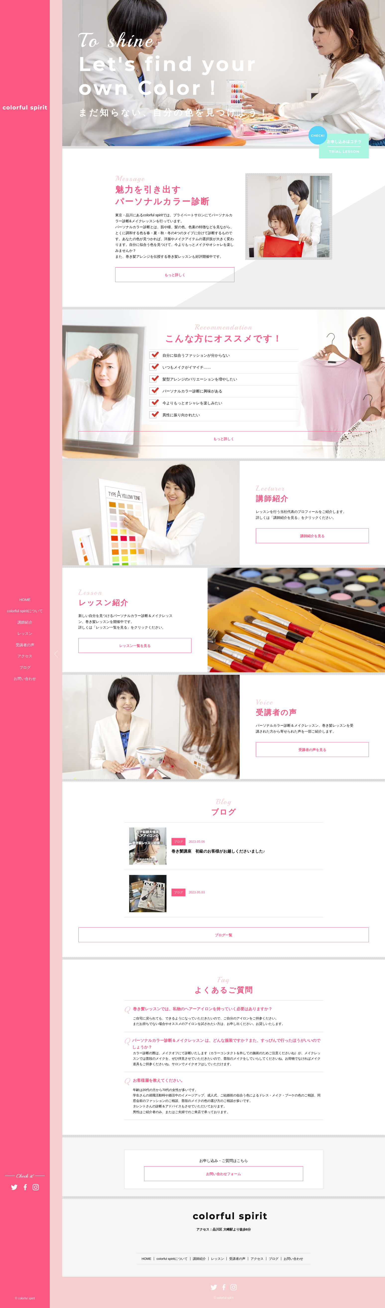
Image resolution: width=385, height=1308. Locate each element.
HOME (25, 600)
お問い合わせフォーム (223, 1174)
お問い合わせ (25, 678)
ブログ (25, 667)
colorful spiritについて (25, 611)
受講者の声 (25, 645)
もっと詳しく (140, 275)
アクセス (24, 656)
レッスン (24, 633)
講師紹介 (24, 622)
